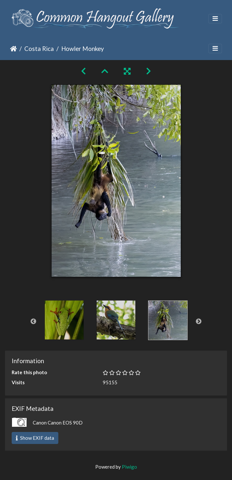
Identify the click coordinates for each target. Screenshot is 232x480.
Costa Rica (39, 48)
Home (13, 48)
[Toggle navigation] (215, 18)
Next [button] (198, 321)
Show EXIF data (35, 438)
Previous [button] (33, 321)
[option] (64, 320)
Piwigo (129, 467)
